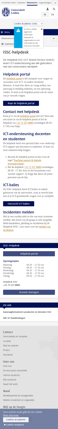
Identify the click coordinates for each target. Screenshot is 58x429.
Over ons (7, 366)
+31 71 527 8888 (11, 285)
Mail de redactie (10, 345)
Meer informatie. (11, 415)
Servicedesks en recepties (15, 336)
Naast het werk (10, 384)
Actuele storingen (29, 292)
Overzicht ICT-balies (19, 203)
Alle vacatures (9, 379)
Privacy (6, 350)
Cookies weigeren (15, 424)
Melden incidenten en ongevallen (18, 400)
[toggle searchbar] (54, 8)
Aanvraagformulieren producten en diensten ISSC (27, 312)
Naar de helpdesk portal (21, 103)
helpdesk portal (14, 78)
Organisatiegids (45, 3)
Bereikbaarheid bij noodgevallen (18, 395)
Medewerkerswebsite (10, 38)
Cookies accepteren (16, 419)
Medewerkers (32, 3)
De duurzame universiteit (15, 370)
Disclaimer (8, 354)
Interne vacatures (11, 375)
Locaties (7, 341)
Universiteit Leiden (9, 3)
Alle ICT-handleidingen (14, 318)
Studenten (21, 3)
